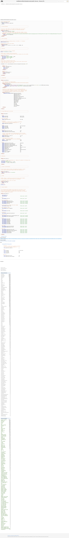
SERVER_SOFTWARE (6, 506)
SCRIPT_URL (6, 479)
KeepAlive (6, 332)
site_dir (6, 516)
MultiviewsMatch (6, 384)
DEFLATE (6, 422)
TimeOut (6, 337)
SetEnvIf (6, 300)
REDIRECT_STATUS (6, 434)
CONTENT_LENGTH (6, 491)
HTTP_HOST (6, 421)
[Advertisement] (34, 11)
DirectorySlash (6, 330)
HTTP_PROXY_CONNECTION (6, 502)
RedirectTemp (6, 309)
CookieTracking (6, 387)
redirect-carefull (6, 493)
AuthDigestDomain (6, 388)
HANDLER (6, 457)
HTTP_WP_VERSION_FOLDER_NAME (6, 528)
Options (39, 238)
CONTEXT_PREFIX (6, 453)
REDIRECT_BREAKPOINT (6, 521)
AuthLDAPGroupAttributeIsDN (6, 412)
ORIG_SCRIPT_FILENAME (6, 514)
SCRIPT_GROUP (6, 510)
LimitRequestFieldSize (6, 407)
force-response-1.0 (6, 460)
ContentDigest (6, 357)
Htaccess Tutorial (3, 267)
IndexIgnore (6, 307)
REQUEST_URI (6, 420)
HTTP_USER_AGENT (6, 435)
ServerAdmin (6, 378)
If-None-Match (6, 467)
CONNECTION (6, 469)
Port (6, 304)
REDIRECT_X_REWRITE (6, 489)
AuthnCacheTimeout (6, 411)
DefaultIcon (6, 347)
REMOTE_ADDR (6, 446)
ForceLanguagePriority (6, 363)
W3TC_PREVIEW (6, 458)
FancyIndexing (6, 329)
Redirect (6, 282)
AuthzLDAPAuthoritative (6, 380)
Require (46, 238)
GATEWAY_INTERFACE (6, 497)
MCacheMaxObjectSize (6, 397)
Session (6, 310)
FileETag (34, 238)
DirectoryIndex (6, 288)
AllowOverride (6, 318)
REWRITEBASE (6, 455)
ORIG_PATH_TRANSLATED (6, 515)
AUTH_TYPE (6, 498)
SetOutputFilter (6, 297)
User (6, 296)
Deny (21, 238)
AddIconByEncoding (6, 362)
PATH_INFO (6, 465)
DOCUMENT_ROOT (6, 439)
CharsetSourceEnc (6, 353)
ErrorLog (6, 405)
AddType (19, 238)
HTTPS (6, 423)
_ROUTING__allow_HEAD (6, 472)
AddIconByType (6, 354)
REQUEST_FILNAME (6, 488)
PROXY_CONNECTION (6, 476)
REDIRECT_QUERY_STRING (6, 496)
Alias (6, 322)
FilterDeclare (6, 317)
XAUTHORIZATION (6, 470)
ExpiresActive (23, 238)
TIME (6, 427)
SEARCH (6, 464)
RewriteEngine (6, 275)
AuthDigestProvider (6, 366)
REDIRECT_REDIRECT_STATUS (6, 527)
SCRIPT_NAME (6, 487)
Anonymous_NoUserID (6, 401)
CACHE (6, 448)
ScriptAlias (6, 370)
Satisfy (55, 238)
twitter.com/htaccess (3, 270)
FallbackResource (6, 328)
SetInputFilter (6, 383)
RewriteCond (49, 238)
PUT (6, 440)
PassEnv (6, 369)
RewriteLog (6, 374)
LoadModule (6, 350)
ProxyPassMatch (6, 381)
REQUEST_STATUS (6, 512)
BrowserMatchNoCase (6, 360)
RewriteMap (6, 364)
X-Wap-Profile (6, 452)
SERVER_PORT (6, 430)
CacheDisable (6, 376)
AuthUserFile (6, 312)
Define (6, 325)
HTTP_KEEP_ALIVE (6, 482)
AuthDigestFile (6, 379)
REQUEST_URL (6, 480)
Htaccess (12, 535)
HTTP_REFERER (6, 441)
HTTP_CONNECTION (6, 484)
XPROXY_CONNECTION (6, 477)
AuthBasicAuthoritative (6, 367)
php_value (6, 290)
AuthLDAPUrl (6, 373)
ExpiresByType (27, 238)
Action (6, 323)
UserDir (6, 356)
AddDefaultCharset (5, 238)
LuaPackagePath (6, 385)
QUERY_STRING (6, 428)
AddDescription (6, 343)
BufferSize (6, 410)
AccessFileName (6, 389)
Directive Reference (3, 269)
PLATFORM (6, 517)
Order (40, 238)
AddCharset (1, 238)
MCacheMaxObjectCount (6, 398)
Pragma (6, 442)
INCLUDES (6, 425)
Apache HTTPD (16, 535)
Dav (6, 341)
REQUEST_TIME (6, 511)
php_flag (6, 293)
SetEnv (6, 305)
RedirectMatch (6, 303)
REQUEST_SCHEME (6, 490)
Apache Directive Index (4, 268)
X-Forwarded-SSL (6, 520)
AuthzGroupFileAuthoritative (6, 394)
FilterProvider (6, 315)
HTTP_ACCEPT (6, 459)
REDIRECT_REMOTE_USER (6, 509)
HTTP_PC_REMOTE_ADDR (6, 478)
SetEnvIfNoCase (59, 238)
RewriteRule (52, 238)
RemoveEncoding (6, 375)
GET (6, 432)
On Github (2, 236)
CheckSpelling (6, 348)
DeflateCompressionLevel (6, 351)
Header (36, 238)
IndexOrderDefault (6, 349)
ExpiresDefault (31, 238)
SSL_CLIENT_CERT (6, 505)
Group (6, 324)
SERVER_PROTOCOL (6, 507)
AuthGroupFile (6, 319)
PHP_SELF (6, 508)
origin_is (6, 495)
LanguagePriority (6, 355)
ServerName (6, 344)
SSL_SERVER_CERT (6, 503)
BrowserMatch (6, 302)
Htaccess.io (9, 535)
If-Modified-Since (6, 463)
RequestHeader (43, 238)
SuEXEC (6, 413)
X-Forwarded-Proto (6, 451)
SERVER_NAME (6, 445)
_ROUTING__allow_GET (6, 473)
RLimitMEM (6, 403)
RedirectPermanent (6, 340)
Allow (6, 278)
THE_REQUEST (6, 438)
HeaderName (6, 338)
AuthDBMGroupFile (6, 392)
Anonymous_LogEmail (6, 402)
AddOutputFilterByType (15, 238)
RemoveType (6, 336)
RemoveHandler (6, 326)
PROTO (6, 444)
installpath (6, 518)
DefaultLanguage (6, 331)
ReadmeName (6, 335)
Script (56, 238)
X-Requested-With (6, 447)
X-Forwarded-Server (6, 501)
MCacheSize (6, 399)
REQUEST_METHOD (6, 436)
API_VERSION (6, 499)
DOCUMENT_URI (5, 529)
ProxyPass (6, 368)
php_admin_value (6, 342)
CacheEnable (6, 408)
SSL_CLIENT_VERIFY (6, 504)
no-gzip (6, 429)
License (5, 236)
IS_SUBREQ (6, 471)
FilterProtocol (6, 316)
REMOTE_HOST (6, 468)
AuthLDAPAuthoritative (6, 400)
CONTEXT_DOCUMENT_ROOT (6, 526)
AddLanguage (6, 345)
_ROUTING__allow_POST (6, 474)
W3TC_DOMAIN (6, 492)
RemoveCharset (6, 361)
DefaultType (6, 359)
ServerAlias (6, 393)
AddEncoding (10, 238)
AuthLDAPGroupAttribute (6, 414)
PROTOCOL (6, 525)
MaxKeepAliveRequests (6, 395)
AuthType (6, 311)
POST (6, 433)
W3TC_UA (6, 466)
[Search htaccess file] (62, 1)
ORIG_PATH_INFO (6, 523)
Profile (6, 449)
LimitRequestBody (6, 334)
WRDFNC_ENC (6, 486)
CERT (6, 483)
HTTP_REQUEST (6, 485)
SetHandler (6, 321)
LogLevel (6, 386)
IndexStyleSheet (6, 346)
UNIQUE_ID (6, 522)
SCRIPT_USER (6, 524)
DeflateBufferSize (6, 404)
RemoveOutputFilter (6, 382)
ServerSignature (6, 313)
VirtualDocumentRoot (6, 306)
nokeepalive (6, 454)
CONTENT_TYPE (6, 461)
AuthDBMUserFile (6, 391)
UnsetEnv (6, 365)
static (6, 426)
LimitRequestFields (6, 406)
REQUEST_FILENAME (6, 419)
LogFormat (6, 372)
